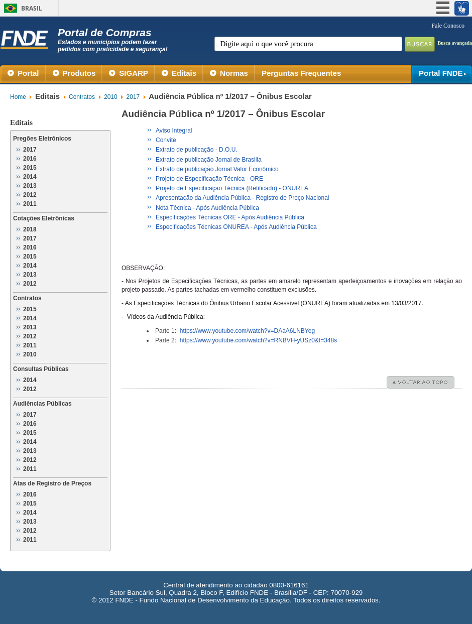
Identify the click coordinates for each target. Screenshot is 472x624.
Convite (166, 140)
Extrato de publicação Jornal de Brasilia (209, 159)
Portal (28, 73)
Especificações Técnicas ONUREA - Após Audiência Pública (236, 226)
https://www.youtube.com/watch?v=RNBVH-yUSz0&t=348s (258, 340)
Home (18, 96)
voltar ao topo (424, 382)
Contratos (82, 96)
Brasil (31, 8)
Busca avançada (454, 43)
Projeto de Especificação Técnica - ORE (209, 178)
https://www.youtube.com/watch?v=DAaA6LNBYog (247, 330)
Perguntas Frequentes (301, 73)
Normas (234, 73)
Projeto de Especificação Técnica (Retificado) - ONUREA (232, 188)
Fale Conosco (447, 25)
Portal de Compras (114, 40)
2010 (110, 96)
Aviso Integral (174, 130)
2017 (133, 96)
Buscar (420, 44)
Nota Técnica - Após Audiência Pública (207, 207)
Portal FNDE (441, 73)
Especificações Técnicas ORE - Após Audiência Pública (230, 217)
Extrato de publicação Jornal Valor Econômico (217, 169)
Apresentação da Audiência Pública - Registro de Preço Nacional (242, 197)
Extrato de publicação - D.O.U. (197, 149)
